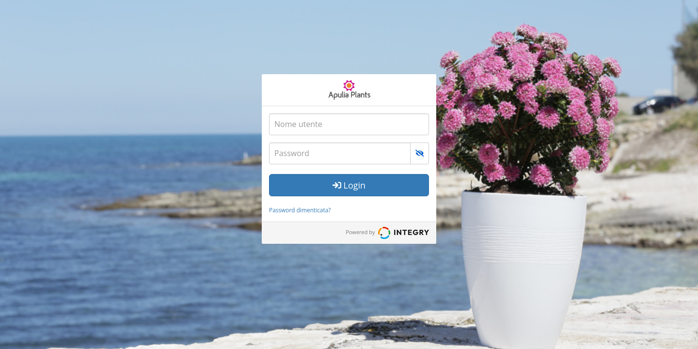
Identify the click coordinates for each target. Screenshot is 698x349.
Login (349, 185)
